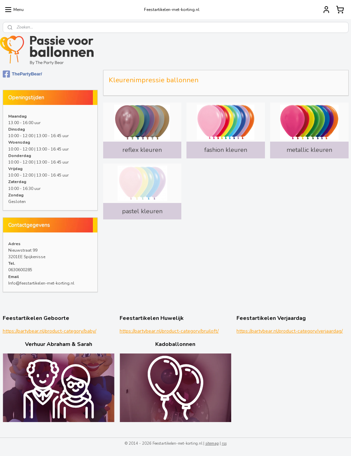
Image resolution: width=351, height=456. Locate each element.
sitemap (212, 443)
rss (224, 443)
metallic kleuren (309, 150)
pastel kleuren (142, 211)
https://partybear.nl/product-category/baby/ (49, 331)
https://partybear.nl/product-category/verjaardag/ (290, 331)
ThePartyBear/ (22, 74)
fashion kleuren (225, 150)
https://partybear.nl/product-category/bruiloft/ (169, 331)
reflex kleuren (142, 150)
